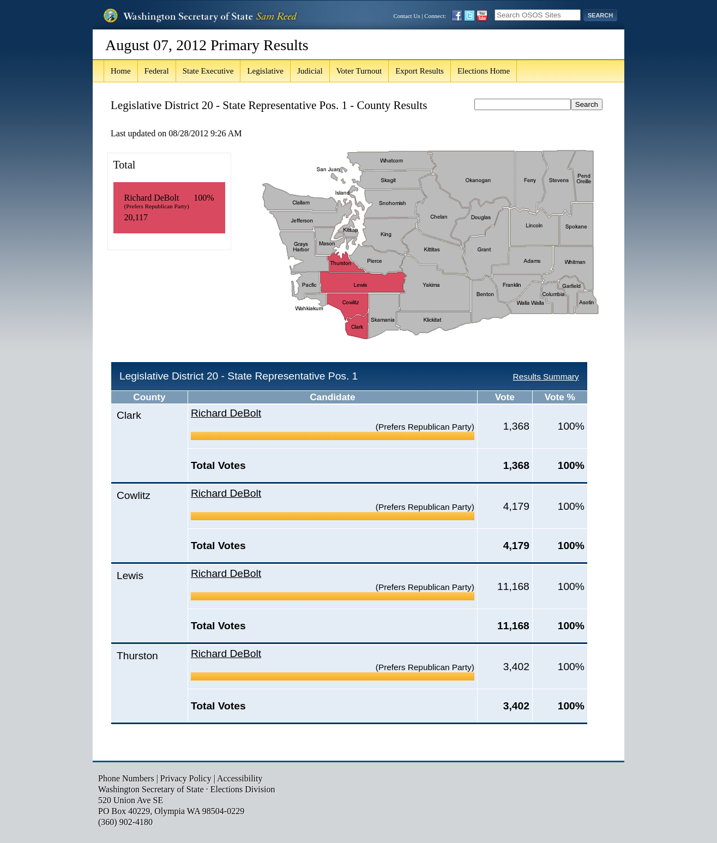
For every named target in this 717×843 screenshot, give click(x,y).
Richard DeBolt (226, 413)
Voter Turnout (359, 71)
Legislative (265, 71)
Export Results (419, 71)
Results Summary (546, 376)
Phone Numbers (126, 778)
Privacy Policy (186, 778)
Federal (156, 71)
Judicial (310, 71)
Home (121, 71)
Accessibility (240, 778)
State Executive (208, 71)
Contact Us (406, 16)
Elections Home (483, 71)
